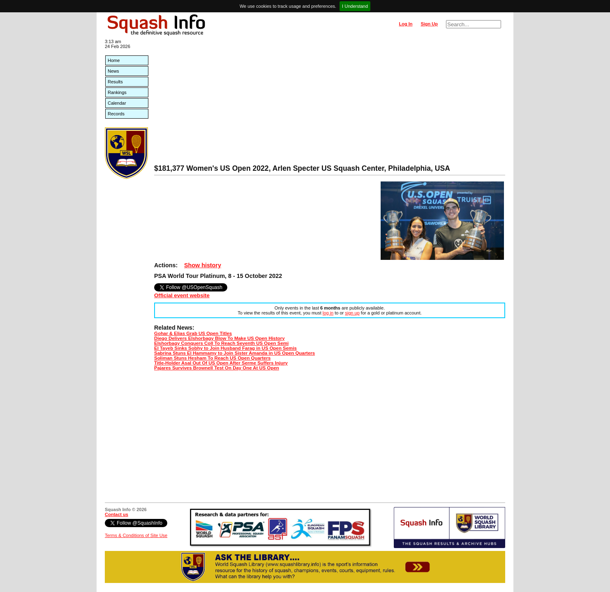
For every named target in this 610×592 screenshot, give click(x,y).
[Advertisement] (329, 102)
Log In (405, 23)
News (113, 71)
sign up (352, 312)
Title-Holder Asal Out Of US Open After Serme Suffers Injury (221, 362)
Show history (202, 265)
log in (328, 312)
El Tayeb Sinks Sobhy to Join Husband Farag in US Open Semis (225, 348)
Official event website (182, 295)
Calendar (117, 103)
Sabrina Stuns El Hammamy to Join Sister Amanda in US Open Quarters (234, 353)
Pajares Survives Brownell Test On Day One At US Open (216, 367)
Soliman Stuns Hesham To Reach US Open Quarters (212, 358)
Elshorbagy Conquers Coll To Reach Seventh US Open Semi (221, 343)
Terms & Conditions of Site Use (136, 535)
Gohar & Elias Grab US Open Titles (193, 333)
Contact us (116, 514)
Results (115, 81)
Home (114, 60)
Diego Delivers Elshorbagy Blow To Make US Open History (219, 338)
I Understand (355, 6)
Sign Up (429, 23)
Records (116, 113)
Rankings (117, 92)
